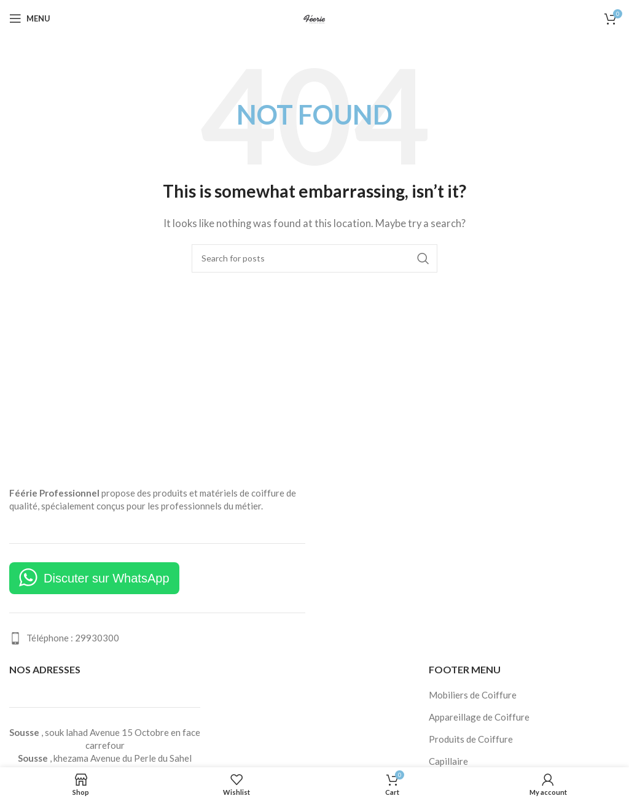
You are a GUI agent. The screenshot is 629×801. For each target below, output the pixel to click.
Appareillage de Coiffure (479, 716)
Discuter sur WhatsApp (107, 578)
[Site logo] (314, 17)
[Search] (314, 258)
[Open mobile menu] (30, 18)
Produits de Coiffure (471, 739)
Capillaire (448, 761)
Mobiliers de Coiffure (473, 694)
